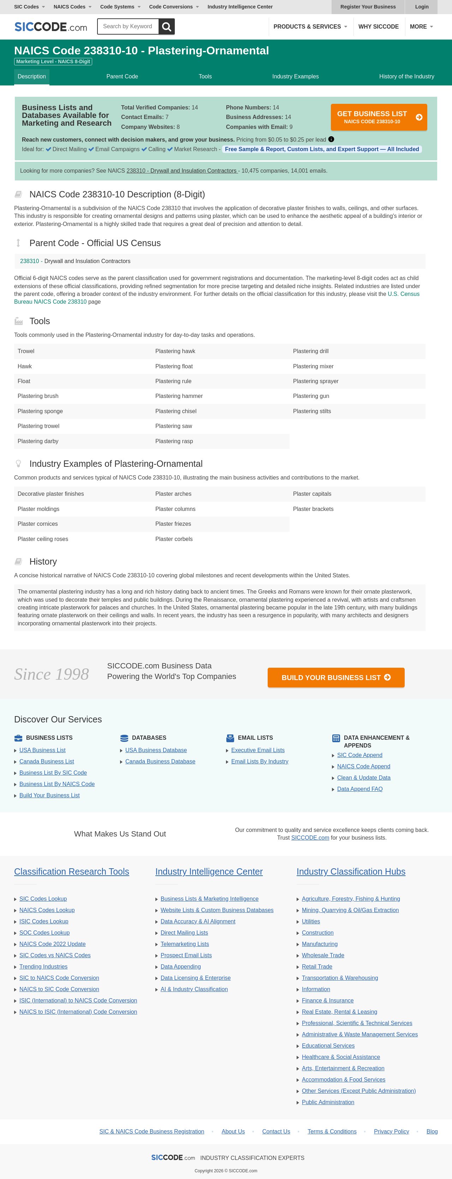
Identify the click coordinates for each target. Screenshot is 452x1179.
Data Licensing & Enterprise (196, 978)
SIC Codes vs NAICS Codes (55, 955)
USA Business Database (156, 750)
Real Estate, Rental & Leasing (339, 1012)
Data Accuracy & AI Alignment (198, 921)
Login (422, 7)
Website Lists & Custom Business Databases (217, 910)
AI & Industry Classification (194, 989)
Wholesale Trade (323, 955)
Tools (205, 76)
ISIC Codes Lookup (44, 921)
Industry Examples (295, 76)
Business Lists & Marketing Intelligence (209, 899)
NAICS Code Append (363, 766)
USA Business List (42, 750)
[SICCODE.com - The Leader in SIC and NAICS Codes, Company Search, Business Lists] (58, 27)
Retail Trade (317, 967)
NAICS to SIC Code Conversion (59, 989)
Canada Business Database (160, 761)
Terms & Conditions (332, 1132)
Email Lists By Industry (260, 761)
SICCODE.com (310, 838)
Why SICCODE (378, 27)
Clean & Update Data (364, 778)
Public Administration (328, 1102)
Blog (432, 1132)
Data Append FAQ (360, 789)
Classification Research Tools (71, 871)
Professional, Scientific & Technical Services (357, 1023)
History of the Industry (406, 76)
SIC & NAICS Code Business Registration (151, 1132)
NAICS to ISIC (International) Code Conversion (78, 1012)
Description (32, 76)
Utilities (311, 921)
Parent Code (122, 76)
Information (316, 989)
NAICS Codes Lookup (47, 910)
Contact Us (276, 1132)
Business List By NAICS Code (57, 784)
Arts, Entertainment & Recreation (343, 1068)
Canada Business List (46, 761)
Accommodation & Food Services (344, 1080)
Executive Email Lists (258, 750)
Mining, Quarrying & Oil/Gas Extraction (350, 910)
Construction (318, 933)
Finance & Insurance (328, 1001)
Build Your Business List (336, 677)
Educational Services (328, 1046)
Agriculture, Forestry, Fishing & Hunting (351, 899)
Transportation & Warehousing (340, 978)
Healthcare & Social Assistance (341, 1057)
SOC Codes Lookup (44, 933)
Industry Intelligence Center (240, 7)
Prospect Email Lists (186, 955)
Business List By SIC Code (53, 773)
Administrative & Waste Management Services (360, 1034)
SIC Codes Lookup (43, 899)
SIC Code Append (359, 755)
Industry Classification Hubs (351, 871)
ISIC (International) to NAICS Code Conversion (78, 1001)
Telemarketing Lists (185, 944)
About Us (233, 1132)
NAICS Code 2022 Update (52, 944)
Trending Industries (43, 967)
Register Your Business (368, 7)
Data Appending (181, 967)
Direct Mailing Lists (184, 933)
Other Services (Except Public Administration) (359, 1091)
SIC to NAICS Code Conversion (59, 978)
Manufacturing (320, 944)
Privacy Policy (391, 1132)
